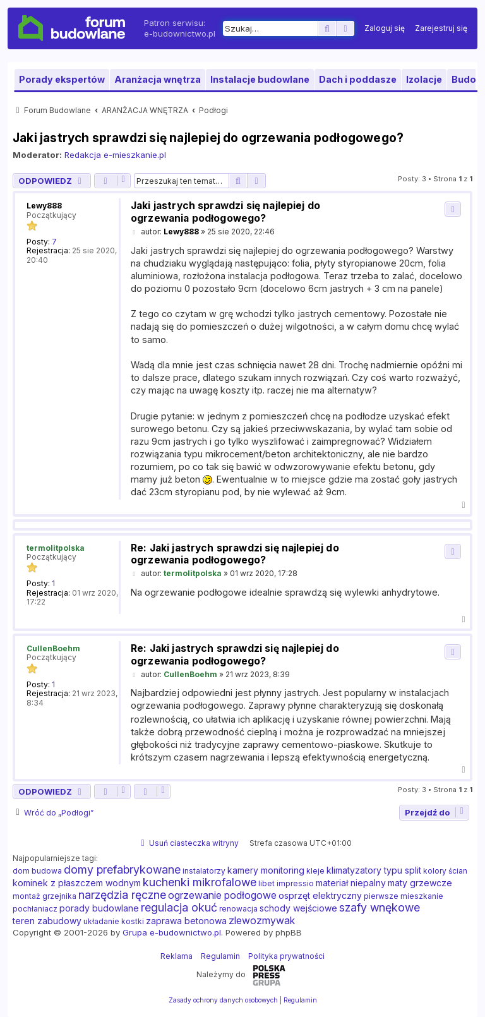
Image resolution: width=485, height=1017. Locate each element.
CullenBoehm (53, 648)
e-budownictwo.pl (179, 33)
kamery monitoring (265, 870)
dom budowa (37, 871)
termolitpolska (56, 548)
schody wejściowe (298, 908)
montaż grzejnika (44, 896)
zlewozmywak (262, 920)
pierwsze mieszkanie (403, 896)
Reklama (176, 956)
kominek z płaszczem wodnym (77, 882)
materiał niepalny (351, 882)
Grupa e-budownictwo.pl (172, 932)
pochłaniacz (35, 908)
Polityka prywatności (286, 956)
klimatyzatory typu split (373, 870)
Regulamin (220, 956)
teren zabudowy (47, 920)
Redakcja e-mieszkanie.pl (115, 155)
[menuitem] (384, 28)
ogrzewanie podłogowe (222, 895)
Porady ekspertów (62, 79)
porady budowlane (99, 908)
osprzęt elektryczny (320, 895)
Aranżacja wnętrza (157, 79)
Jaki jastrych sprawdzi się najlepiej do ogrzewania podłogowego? (208, 137)
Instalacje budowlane (259, 79)
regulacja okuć (179, 907)
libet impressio (286, 883)
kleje (315, 871)
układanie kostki (113, 921)
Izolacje (424, 79)
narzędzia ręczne (122, 895)
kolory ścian (445, 871)
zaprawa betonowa (186, 920)
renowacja (238, 908)
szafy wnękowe (379, 907)
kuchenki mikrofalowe (199, 882)
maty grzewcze (420, 882)
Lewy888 (44, 205)
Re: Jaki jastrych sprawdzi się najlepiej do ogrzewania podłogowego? (235, 554)
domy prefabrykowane (122, 870)
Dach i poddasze (358, 79)
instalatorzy (204, 871)
